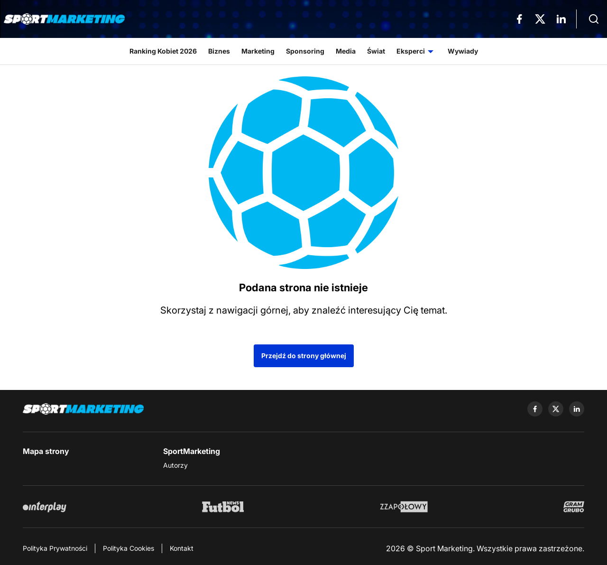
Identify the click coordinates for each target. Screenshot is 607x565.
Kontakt (181, 548)
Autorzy (175, 465)
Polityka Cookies (128, 548)
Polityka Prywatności (55, 548)
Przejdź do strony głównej (303, 356)
